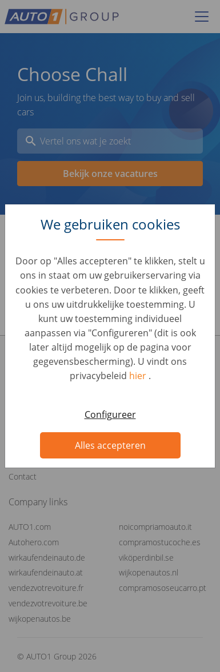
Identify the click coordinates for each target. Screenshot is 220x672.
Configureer (110, 414)
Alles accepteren (110, 445)
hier (139, 375)
